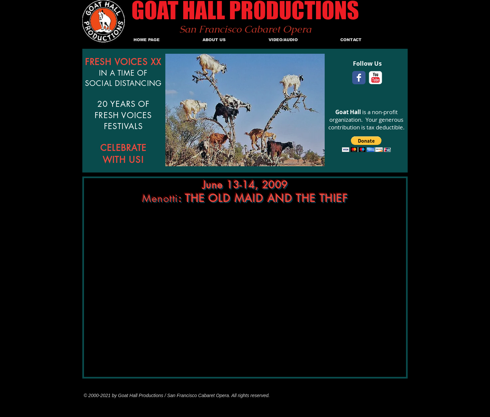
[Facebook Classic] (359, 77)
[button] (366, 144)
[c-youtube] (375, 77)
